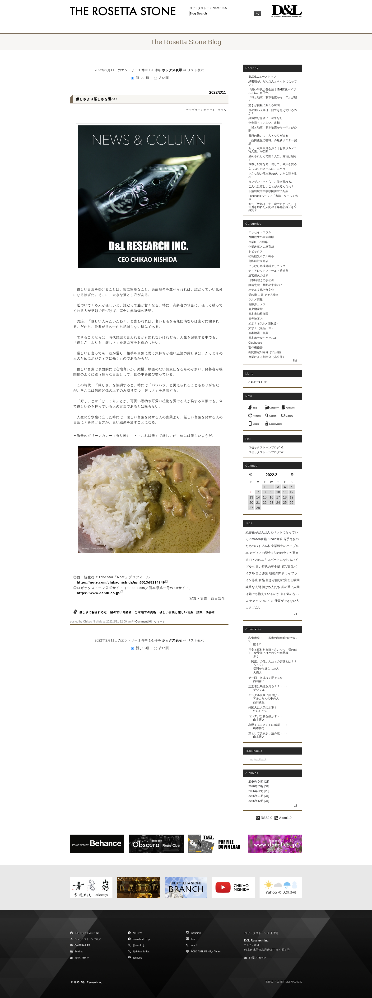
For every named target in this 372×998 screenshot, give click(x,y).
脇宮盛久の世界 (258, 275)
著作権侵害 (255, 347)
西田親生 (259, 702)
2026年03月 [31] (258, 786)
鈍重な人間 (253, 587)
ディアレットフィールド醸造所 (268, 270)
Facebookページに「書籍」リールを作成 (273, 197)
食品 (262, 580)
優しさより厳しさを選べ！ (97, 99)
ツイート (159, 621)
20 (251, 502)
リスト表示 (195, 70)
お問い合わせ (81, 957)
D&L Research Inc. (256, 940)
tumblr (194, 945)
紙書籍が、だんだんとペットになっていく (272, 83)
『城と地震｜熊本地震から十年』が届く (272, 99)
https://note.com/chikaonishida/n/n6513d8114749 (121, 582)
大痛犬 (257, 672)
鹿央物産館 (255, 309)
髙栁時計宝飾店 (258, 261)
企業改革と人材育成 (261, 246)
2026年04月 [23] (258, 781)
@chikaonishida (141, 951)
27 (251, 508)
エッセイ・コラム (214, 110)
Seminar (78, 951)
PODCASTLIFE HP (201, 951)
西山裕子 (259, 681)
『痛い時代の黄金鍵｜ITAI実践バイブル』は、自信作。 (272, 91)
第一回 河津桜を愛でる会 (265, 678)
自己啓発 (262, 573)
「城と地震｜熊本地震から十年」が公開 (272, 129)
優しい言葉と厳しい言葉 (176, 612)
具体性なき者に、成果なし (265, 118)
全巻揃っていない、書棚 (264, 122)
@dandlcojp (139, 945)
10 (278, 492)
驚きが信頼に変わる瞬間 (264, 105)
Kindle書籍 (275, 539)
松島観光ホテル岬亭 (261, 256)
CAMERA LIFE (257, 382)
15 (265, 497)
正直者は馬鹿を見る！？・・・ (268, 686)
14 (258, 497)
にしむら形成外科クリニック (266, 266)
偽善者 (210, 612)
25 (285, 502)
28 (258, 508)
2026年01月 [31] (258, 796)
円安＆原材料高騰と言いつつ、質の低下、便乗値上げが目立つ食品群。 (272, 651)
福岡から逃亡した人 (266, 668)
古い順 (161, 78)
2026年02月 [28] (258, 791)
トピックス (255, 251)
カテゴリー (193, 110)
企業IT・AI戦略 (258, 242)
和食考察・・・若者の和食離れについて (272, 639)
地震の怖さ (276, 573)
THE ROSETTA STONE (87, 933)
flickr (193, 939)
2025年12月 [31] (258, 801)
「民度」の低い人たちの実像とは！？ (272, 661)
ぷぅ (256, 656)
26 (291, 502)
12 (291, 492)
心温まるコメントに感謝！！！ (268, 725)
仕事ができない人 (286, 601)
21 (258, 502)
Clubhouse (255, 342)
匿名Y (257, 644)
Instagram (196, 933)
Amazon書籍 (258, 539)
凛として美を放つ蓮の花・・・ (268, 733)
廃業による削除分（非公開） (266, 357)
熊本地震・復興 (258, 333)
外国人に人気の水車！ (262, 707)
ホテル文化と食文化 (261, 289)
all (295, 614)
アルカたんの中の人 (266, 698)
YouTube (137, 957)
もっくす (259, 664)
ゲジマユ (259, 689)
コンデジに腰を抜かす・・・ (266, 716)
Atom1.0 (282, 818)
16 (271, 497)
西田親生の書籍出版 (261, 237)
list (295, 360)
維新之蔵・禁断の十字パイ (265, 285)
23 (271, 502)
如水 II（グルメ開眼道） (263, 323)
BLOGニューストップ (262, 76)
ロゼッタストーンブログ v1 (266, 447)
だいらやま (260, 711)
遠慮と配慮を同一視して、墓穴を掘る (272, 164)
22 (265, 502)
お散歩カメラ (256, 304)
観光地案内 (255, 318)
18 (285, 497)
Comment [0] (143, 621)
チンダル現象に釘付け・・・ (266, 695)
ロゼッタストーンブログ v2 (266, 452)
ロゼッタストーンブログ (87, 939)
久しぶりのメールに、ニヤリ (266, 169)
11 (285, 492)
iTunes (217, 951)
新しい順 (140, 78)
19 (291, 497)
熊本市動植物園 (258, 313)
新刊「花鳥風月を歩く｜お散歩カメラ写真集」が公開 (272, 150)
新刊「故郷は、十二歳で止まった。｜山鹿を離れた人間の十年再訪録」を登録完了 (272, 207)
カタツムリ (253, 607)
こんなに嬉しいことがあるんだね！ (271, 186)
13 (251, 497)
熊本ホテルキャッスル (262, 337)
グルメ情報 (255, 299)
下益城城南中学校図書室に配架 (268, 191)
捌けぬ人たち (271, 587)
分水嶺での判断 (145, 612)
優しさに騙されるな (93, 612)
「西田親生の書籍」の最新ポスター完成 (272, 142)
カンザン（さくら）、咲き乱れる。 (271, 181)
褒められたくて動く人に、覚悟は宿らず (272, 158)
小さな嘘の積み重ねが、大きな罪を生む (272, 175)
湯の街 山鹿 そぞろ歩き (263, 294)
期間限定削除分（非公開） (265, 352)
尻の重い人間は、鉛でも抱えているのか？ (272, 112)
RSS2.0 (264, 818)
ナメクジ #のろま (261, 601)
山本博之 (259, 719)
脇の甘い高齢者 (121, 612)
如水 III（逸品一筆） (261, 328)
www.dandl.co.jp (141, 939)
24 (278, 502)
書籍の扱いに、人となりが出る (268, 135)
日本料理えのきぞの (261, 280)
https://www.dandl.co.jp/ (99, 593)
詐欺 (199, 612)
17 (278, 497)
